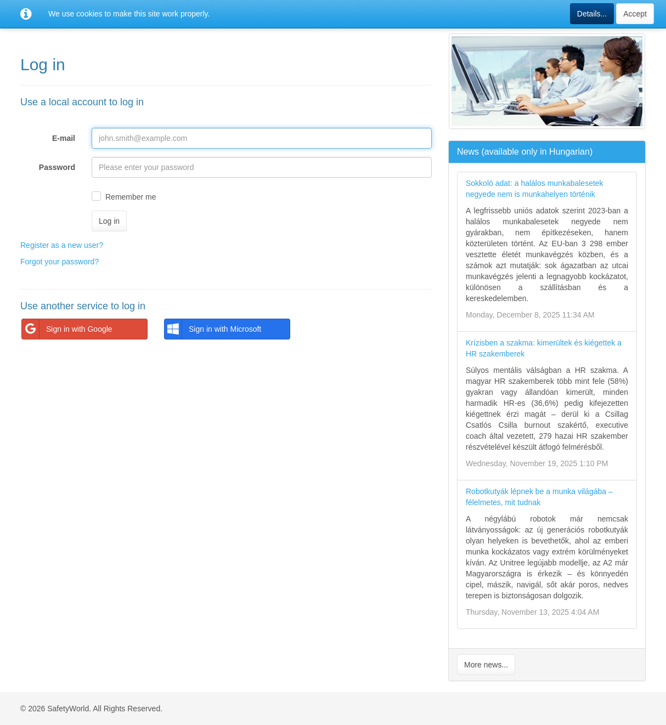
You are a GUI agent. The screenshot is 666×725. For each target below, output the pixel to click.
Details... (592, 13)
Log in (109, 221)
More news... (486, 664)
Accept (635, 13)
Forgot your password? (59, 261)
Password (57, 167)
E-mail (63, 138)
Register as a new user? (61, 245)
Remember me (130, 196)
